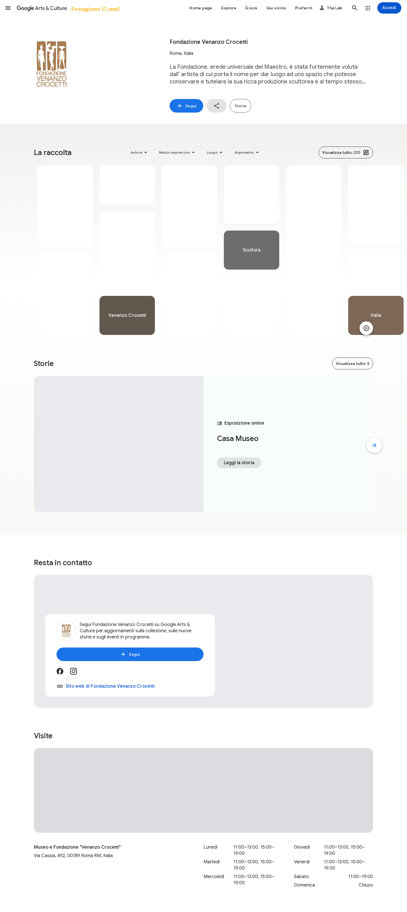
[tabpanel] (65, 250)
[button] (8, 8)
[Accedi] (389, 8)
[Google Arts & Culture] (68, 8)
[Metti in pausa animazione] (366, 328)
